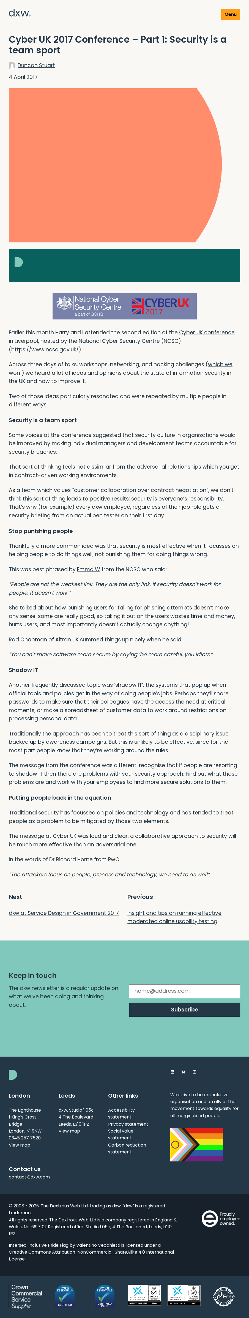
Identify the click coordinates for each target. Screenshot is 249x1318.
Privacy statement (128, 1124)
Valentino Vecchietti (98, 1245)
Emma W (88, 569)
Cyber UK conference (207, 332)
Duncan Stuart (36, 65)
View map (19, 1145)
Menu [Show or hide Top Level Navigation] (231, 14)
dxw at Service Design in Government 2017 (64, 913)
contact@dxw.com (29, 1177)
